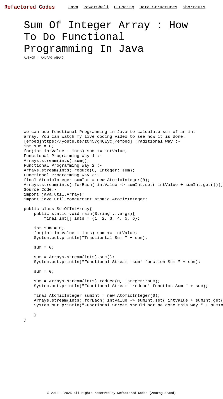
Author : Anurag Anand (44, 67)
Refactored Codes (29, 7)
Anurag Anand (162, 393)
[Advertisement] (111, 103)
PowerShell (96, 8)
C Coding (124, 8)
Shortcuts (194, 8)
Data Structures (158, 8)
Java (73, 8)
